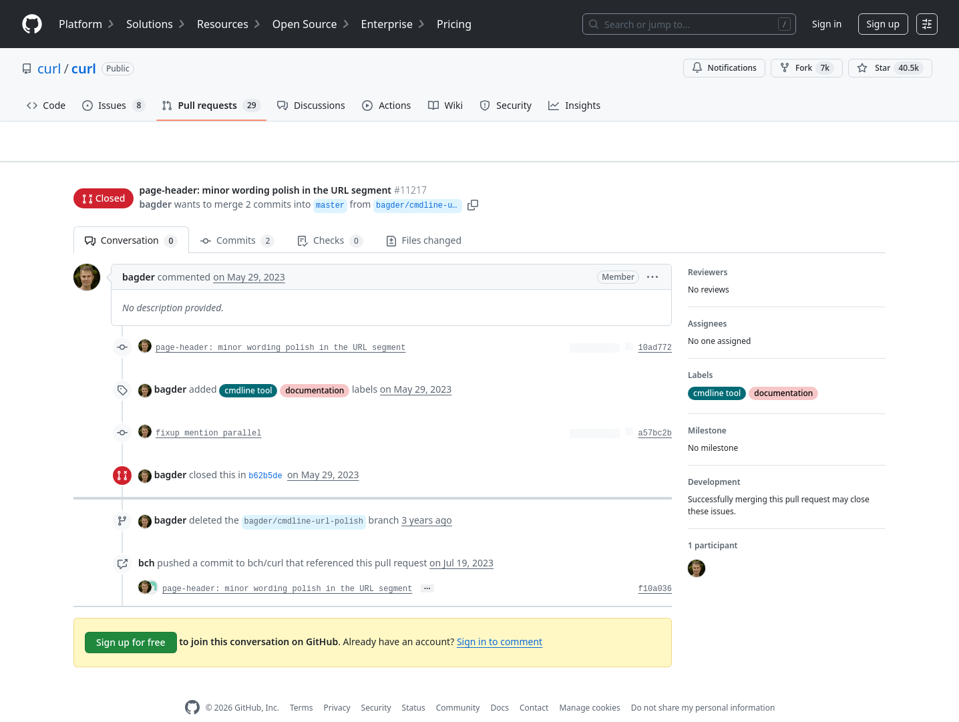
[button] (508, 179)
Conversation (131, 220)
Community (458, 687)
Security (376, 687)
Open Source (311, 24)
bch (146, 542)
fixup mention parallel (208, 412)
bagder (155, 178)
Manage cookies (589, 687)
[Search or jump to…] (689, 24)
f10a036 (655, 568)
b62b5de (265, 455)
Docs (499, 687)
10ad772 (655, 327)
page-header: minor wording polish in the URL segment (280, 327)
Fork (806, 68)
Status (413, 687)
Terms (301, 687)
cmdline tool (248, 369)
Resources (229, 24)
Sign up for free (131, 621)
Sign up (883, 23)
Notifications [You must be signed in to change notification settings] (724, 67)
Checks (330, 220)
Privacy (337, 687)
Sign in (826, 23)
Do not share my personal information (703, 687)
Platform (87, 24)
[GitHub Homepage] (192, 687)
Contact (534, 687)
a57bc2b (655, 412)
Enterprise (393, 24)
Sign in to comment (499, 620)
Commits (237, 220)
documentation (314, 369)
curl (49, 68)
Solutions (156, 24)
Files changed (423, 219)
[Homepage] (32, 24)
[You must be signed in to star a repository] (890, 68)
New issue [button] (844, 150)
